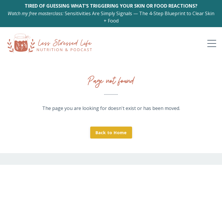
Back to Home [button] (111, 132)
